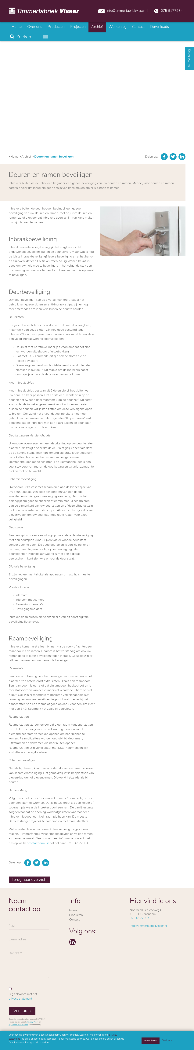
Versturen (22, 1011)
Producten (56, 27)
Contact (138, 27)
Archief (97, 27)
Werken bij (117, 27)
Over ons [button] (34, 27)
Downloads (159, 27)
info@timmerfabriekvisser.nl (123, 10)
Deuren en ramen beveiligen (54, 156)
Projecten (78, 27)
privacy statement (20, 998)
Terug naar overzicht (30, 880)
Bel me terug (189, 58)
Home (17, 27)
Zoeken (23, 37)
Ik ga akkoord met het (23, 996)
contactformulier (39, 843)
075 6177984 (168, 10)
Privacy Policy (32, 1022)
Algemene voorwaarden (18, 1025)
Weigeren (168, 1040)
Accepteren (150, 1040)
